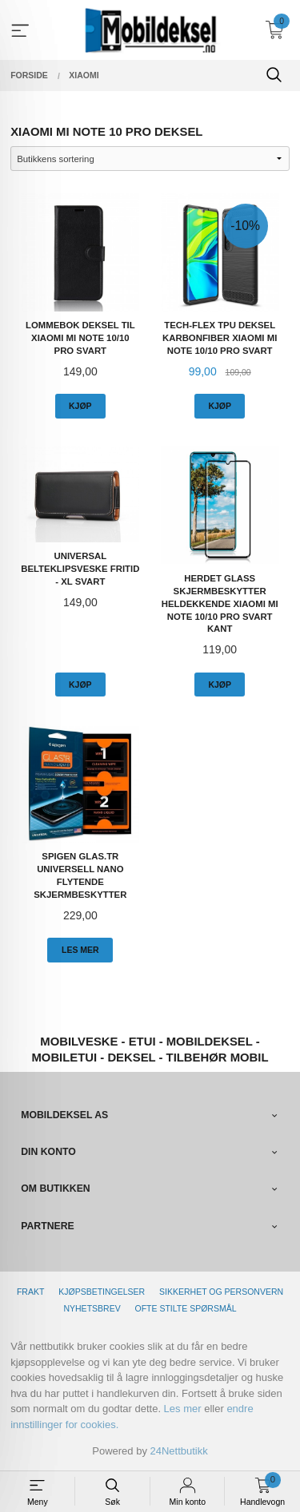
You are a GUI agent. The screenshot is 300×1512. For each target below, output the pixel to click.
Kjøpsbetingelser (101, 1291)
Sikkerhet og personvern (221, 1291)
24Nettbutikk (179, 1451)
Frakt (30, 1291)
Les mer (183, 1409)
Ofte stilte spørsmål (186, 1308)
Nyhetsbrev (91, 1308)
